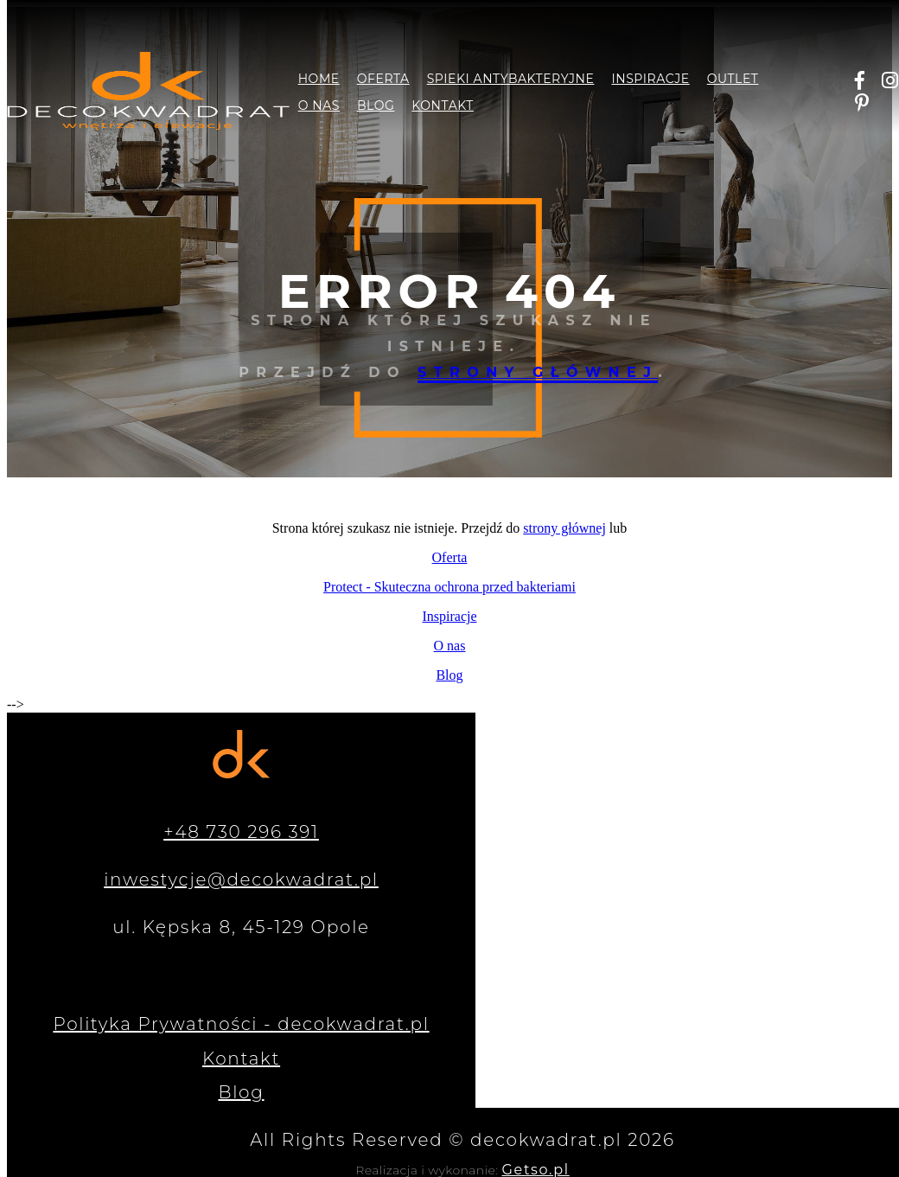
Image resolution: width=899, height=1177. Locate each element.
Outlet (733, 78)
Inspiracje (650, 78)
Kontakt (442, 105)
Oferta (383, 78)
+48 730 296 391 (241, 832)
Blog (375, 105)
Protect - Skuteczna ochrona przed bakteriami (449, 586)
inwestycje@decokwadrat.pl (241, 879)
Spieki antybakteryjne (511, 78)
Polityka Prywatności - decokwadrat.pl (241, 1024)
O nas (319, 105)
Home (319, 78)
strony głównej (538, 372)
